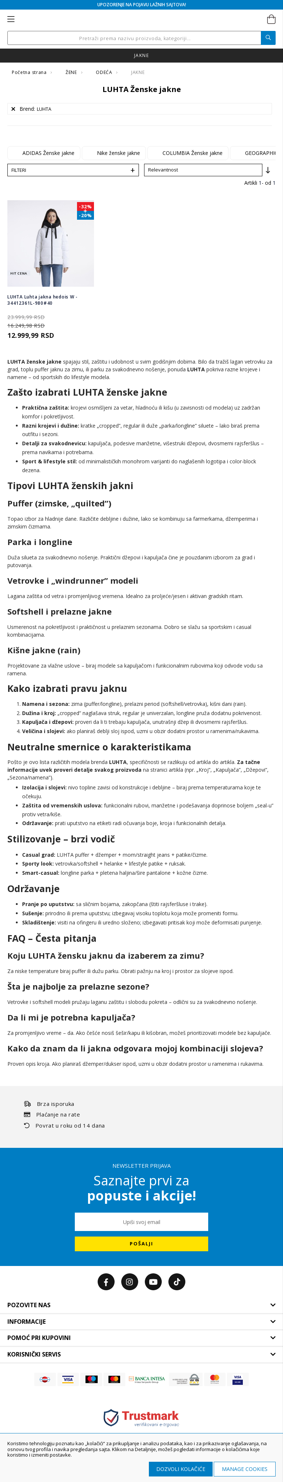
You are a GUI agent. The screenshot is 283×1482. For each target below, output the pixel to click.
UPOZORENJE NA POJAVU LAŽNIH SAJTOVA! (141, 4)
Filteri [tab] (18, 170)
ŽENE (72, 72)
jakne (141, 55)
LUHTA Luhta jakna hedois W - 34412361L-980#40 (42, 300)
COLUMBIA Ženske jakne (193, 152)
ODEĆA (104, 72)
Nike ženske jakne (118, 152)
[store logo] (141, 19)
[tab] (141, 1305)
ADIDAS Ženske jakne (48, 152)
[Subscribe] (141, 1244)
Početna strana (30, 72)
